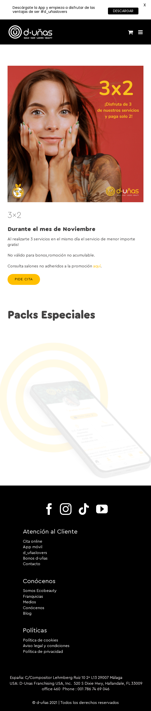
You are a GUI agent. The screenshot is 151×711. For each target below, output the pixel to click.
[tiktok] (84, 509)
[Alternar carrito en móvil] (130, 32)
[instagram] (65, 509)
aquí (97, 266)
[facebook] (49, 509)
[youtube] (102, 509)
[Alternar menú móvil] (140, 32)
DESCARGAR (123, 10)
